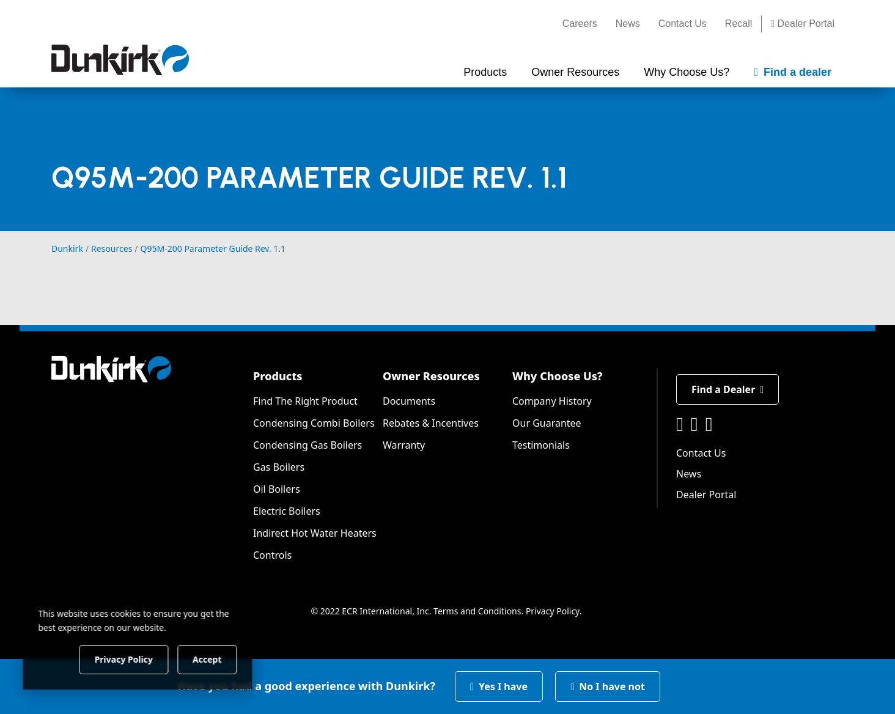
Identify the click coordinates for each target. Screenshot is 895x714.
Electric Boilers (286, 511)
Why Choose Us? (557, 376)
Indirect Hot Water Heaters (315, 533)
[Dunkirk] (120, 59)
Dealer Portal (802, 23)
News (628, 23)
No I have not (607, 686)
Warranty (404, 445)
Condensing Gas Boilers (307, 445)
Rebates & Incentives (431, 423)
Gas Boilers (278, 467)
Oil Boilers (276, 489)
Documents (409, 401)
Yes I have (499, 686)
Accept (208, 658)
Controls (272, 555)
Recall (738, 23)
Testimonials (541, 445)
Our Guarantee (546, 423)
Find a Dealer (727, 389)
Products (277, 376)
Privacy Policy (553, 611)
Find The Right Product (305, 401)
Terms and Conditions (477, 611)
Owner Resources (431, 376)
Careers (579, 23)
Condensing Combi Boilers (314, 423)
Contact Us (682, 23)
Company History (552, 401)
